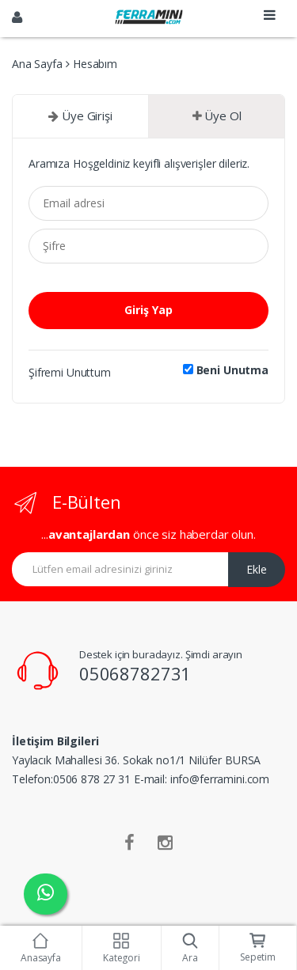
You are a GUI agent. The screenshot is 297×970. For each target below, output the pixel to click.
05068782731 (135, 673)
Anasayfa (41, 948)
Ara (190, 948)
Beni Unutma (225, 370)
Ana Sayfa (37, 63)
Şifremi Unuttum (70, 372)
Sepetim (258, 948)
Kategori (121, 948)
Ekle (256, 569)
